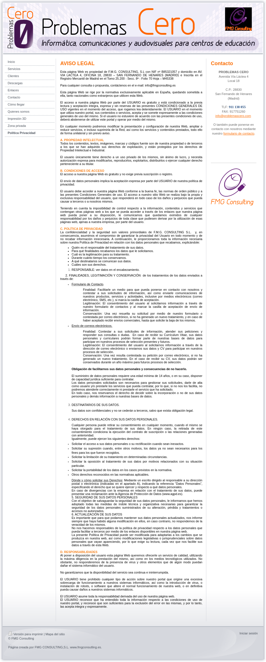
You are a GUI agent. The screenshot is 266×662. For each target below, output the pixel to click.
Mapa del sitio (55, 634)
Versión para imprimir (25, 634)
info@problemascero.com (233, 115)
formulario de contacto (238, 133)
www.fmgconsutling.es (85, 647)
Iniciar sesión (249, 633)
